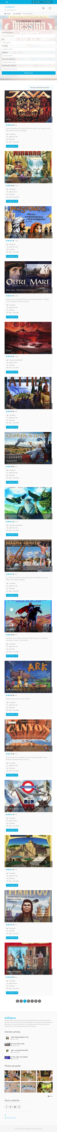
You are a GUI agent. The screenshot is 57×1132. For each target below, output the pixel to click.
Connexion (47, 2)
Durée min (5, 46)
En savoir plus (12, 146)
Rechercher (29, 73)
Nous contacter (10, 1118)
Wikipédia (31, 27)
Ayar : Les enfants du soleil (19, 1050)
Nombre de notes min (8, 59)
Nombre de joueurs (7, 32)
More (50, 1096)
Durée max (5, 52)
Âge (3, 39)
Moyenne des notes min (9, 65)
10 (36, 1001)
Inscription (36, 2)
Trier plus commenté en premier (39, 87)
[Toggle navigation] (49, 8)
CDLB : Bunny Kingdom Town (20, 1037)
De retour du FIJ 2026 (17, 1043)
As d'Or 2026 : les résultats (19, 1057)
